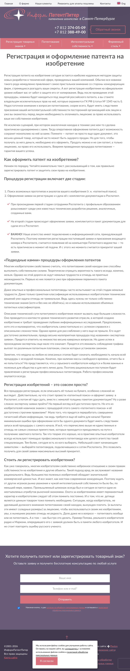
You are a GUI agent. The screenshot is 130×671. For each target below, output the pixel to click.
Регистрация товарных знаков (20, 44)
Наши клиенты (43, 3)
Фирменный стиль (115, 44)
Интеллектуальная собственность (82, 44)
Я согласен (46, 661)
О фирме (24, 3)
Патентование (50, 41)
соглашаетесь (71, 649)
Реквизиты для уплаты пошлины (76, 3)
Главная (9, 3)
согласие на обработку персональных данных (66, 607)
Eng (123, 3)
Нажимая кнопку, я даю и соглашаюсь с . (63, 609)
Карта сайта (10, 658)
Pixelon (114, 646)
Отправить (65, 599)
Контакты (105, 3)
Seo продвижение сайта (102, 650)
